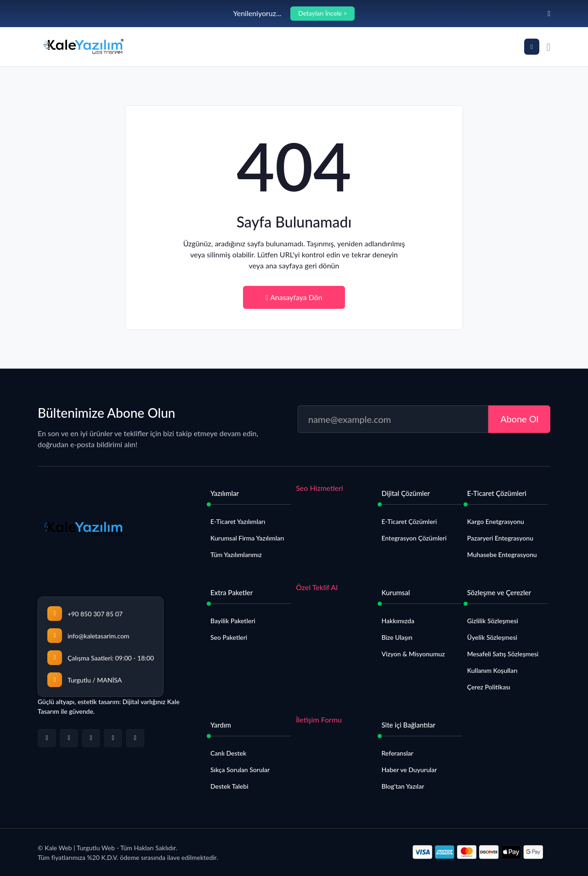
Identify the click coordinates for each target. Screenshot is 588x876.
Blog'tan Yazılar (402, 787)
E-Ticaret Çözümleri (409, 522)
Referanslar (397, 753)
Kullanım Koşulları (492, 671)
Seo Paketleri (228, 638)
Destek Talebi (229, 787)
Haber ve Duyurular (409, 770)
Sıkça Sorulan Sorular (240, 770)
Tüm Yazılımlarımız (236, 555)
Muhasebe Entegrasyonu (502, 555)
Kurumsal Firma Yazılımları (247, 538)
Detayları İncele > (322, 13)
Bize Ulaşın (396, 638)
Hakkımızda (397, 621)
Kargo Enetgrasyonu (495, 522)
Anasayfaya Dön (294, 297)
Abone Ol (519, 419)
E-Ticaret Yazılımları (237, 522)
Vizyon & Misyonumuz (413, 654)
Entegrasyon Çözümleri (414, 538)
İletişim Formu (319, 720)
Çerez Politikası (488, 687)
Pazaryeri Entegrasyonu (500, 538)
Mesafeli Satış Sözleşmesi (502, 654)
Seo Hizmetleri (319, 488)
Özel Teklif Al (317, 587)
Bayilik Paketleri (232, 621)
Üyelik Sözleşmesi (492, 638)
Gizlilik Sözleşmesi (492, 621)
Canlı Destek (228, 753)
